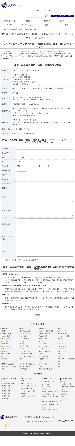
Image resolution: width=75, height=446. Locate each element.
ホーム (6, 29)
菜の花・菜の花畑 (44, 344)
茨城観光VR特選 (9, 21)
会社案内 (64, 392)
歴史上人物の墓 (44, 366)
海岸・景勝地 (5, 364)
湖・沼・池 (61, 359)
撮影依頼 (70, 16)
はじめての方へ (46, 394)
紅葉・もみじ (62, 354)
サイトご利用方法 (47, 397)
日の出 (41, 376)
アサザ (60, 351)
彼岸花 (22, 354)
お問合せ (54, 16)
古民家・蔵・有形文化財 (27, 374)
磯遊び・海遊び (62, 361)
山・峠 (22, 359)
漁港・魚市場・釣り (26, 364)
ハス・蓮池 (4, 351)
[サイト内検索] (35, 16)
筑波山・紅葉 (5, 356)
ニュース (39, 10)
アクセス (47, 10)
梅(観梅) (41, 338)
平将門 (60, 366)
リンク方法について (48, 404)
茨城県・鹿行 (6, 406)
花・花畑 (4, 338)
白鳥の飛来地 (24, 379)
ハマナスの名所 (6, 349)
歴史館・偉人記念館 (7, 374)
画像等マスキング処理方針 (50, 412)
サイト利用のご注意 (48, 392)
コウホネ (41, 351)
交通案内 (64, 407)
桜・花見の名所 (25, 341)
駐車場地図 (31, 115)
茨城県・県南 (6, 404)
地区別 (28, 21)
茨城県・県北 (6, 396)
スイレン (60, 349)
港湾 (40, 364)
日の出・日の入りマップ (28, 396)
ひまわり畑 (4, 354)
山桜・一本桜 (62, 341)
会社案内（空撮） (66, 394)
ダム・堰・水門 (25, 361)
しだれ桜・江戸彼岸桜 (46, 341)
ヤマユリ (23, 351)
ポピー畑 (23, 346)
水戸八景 (60, 376)
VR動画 (65, 25)
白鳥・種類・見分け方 (46, 379)
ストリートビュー (28, 25)
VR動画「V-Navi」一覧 (28, 406)
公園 (59, 374)
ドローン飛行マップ (27, 398)
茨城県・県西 (6, 401)
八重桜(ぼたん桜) (6, 344)
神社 (59, 364)
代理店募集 (64, 402)
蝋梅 (21, 338)
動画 (46, 25)
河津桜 (3, 341)
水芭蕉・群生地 (25, 344)
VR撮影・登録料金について (50, 402)
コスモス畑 (42, 354)
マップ (9, 25)
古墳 (21, 369)
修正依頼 (62, 16)
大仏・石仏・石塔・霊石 (27, 366)
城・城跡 (4, 369)
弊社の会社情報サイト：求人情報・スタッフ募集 (43, 301)
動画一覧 (23, 404)
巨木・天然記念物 (44, 374)
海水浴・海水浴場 (44, 361)
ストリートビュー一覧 (28, 401)
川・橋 (41, 359)
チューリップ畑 (62, 344)
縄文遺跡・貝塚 (44, 369)
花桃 (59, 338)
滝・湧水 (4, 361)
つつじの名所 (5, 346)
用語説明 (44, 399)
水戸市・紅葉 (24, 356)
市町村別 (47, 21)
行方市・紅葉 (62, 356)
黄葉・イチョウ (6, 359)
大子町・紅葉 (43, 356)
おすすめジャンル (65, 21)
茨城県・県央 (6, 398)
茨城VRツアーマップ (27, 394)
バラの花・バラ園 (63, 346)
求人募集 (64, 404)
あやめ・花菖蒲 (44, 349)
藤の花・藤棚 (43, 346)
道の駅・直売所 (25, 376)
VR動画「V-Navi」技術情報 (50, 419)
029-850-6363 (66, 431)
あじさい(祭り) (24, 349)
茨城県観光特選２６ (8, 394)
